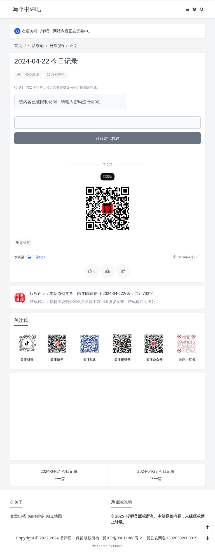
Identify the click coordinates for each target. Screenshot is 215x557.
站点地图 (54, 516)
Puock (118, 546)
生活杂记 (36, 45)
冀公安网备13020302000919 (171, 537)
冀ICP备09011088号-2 (122, 537)
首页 (18, 45)
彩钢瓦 (23, 242)
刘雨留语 (90, 293)
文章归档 (18, 516)
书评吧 (65, 537)
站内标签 (36, 516)
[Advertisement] (107, 416)
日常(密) (57, 45)
